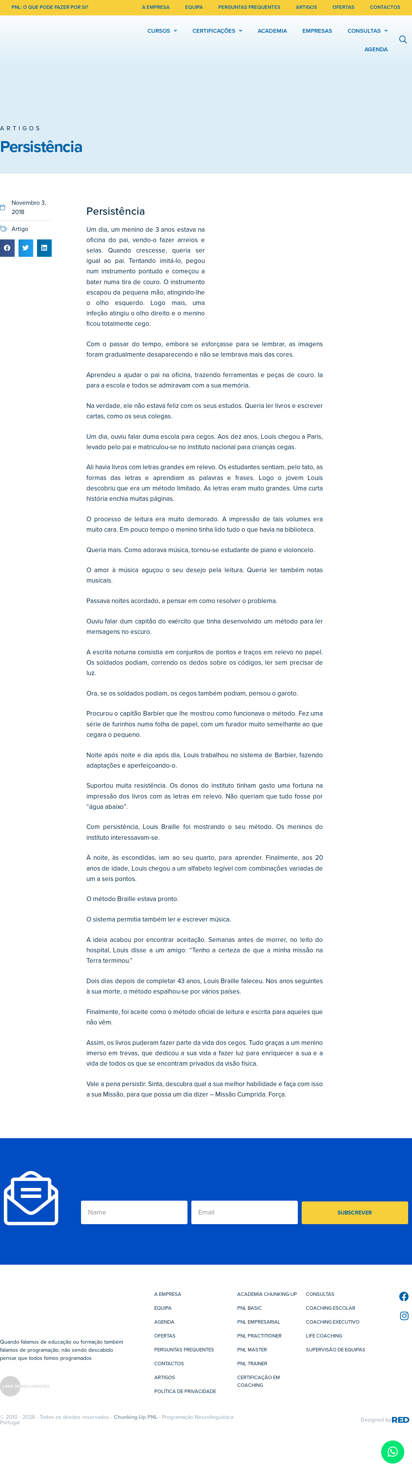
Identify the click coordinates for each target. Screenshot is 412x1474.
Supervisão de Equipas (335, 1350)
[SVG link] (25, 1387)
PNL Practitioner (259, 1336)
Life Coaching (324, 1336)
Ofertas (165, 1336)
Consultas (320, 1294)
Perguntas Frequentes (184, 1350)
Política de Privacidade (185, 1391)
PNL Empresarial (258, 1322)
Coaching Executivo (333, 1322)
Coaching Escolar (330, 1308)
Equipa (163, 1308)
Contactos (169, 1364)
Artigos (21, 128)
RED (400, 1420)
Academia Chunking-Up (267, 1294)
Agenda (164, 1322)
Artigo (20, 229)
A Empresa (167, 1294)
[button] (7, 248)
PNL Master (252, 1350)
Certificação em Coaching (258, 1381)
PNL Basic (249, 1308)
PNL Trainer (252, 1364)
